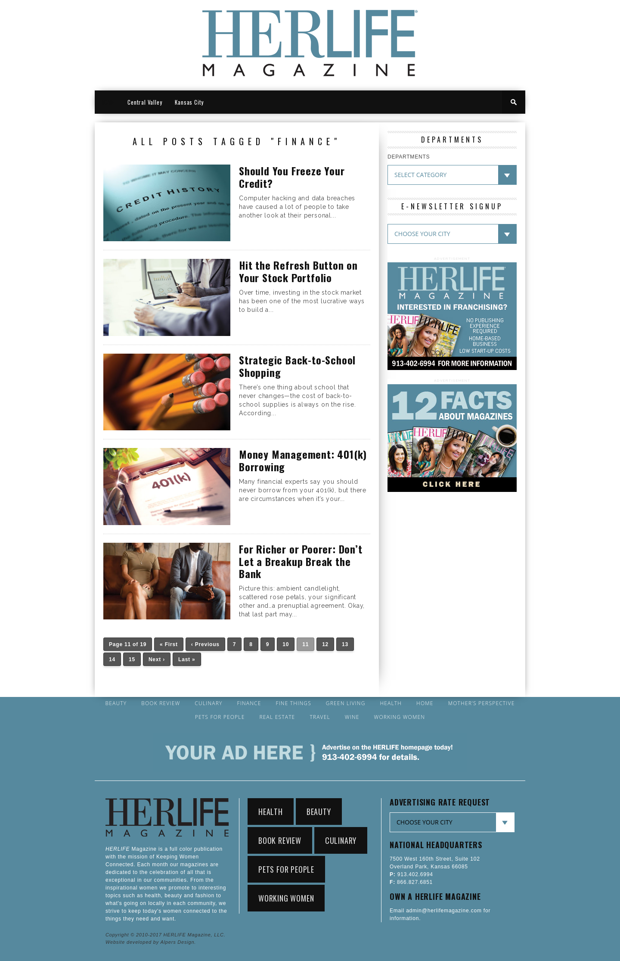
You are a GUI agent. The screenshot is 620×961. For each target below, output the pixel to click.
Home (425, 703)
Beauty (116, 703)
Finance (249, 703)
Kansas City (189, 102)
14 (112, 659)
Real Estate (277, 717)
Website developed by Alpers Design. (150, 942)
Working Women (399, 717)
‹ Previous (205, 644)
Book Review (160, 703)
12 (325, 644)
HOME (108, 102)
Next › (157, 659)
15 (132, 659)
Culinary (208, 703)
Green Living (346, 703)
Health (391, 703)
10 (285, 644)
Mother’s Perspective (481, 703)
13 (345, 644)
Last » (186, 659)
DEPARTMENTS (409, 157)
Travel (320, 717)
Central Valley (144, 102)
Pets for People (220, 717)
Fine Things (293, 703)
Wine (352, 717)
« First (169, 644)
